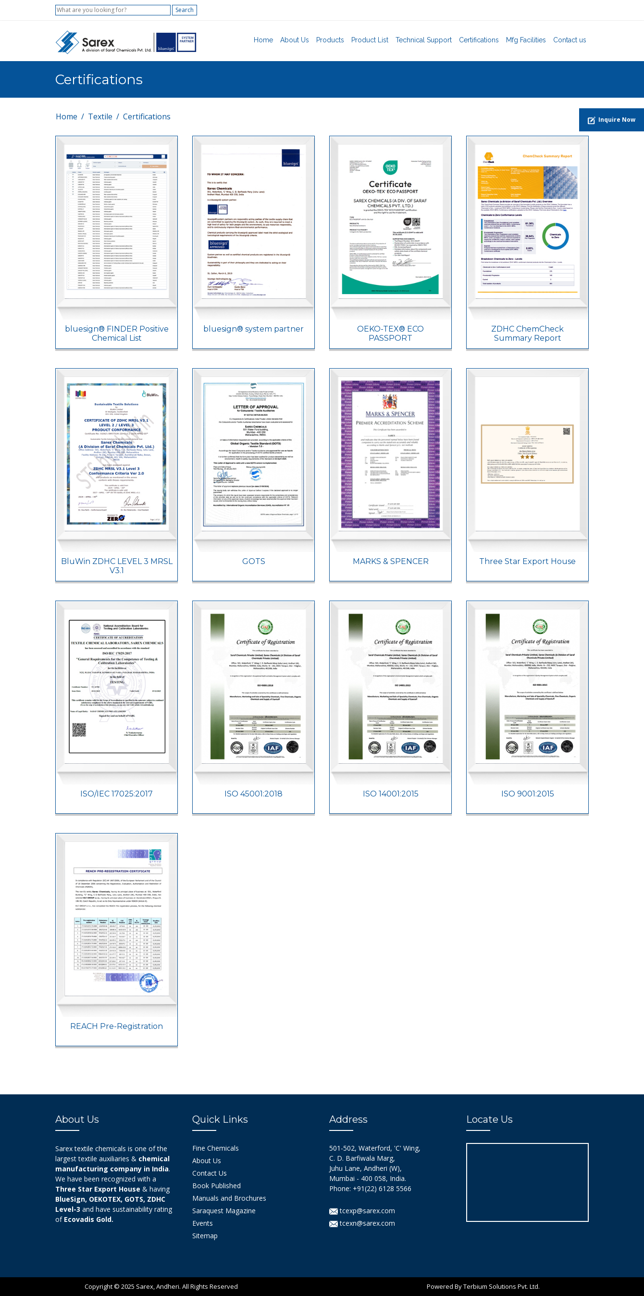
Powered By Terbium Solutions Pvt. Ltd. (483, 1286)
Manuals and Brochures (229, 1198)
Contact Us (209, 1173)
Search (184, 10)
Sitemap (205, 1235)
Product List (369, 40)
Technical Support (424, 40)
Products (330, 40)
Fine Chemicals (215, 1148)
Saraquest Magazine (224, 1210)
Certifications (479, 40)
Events (202, 1223)
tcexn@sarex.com (362, 1223)
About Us (294, 40)
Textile (100, 116)
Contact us (569, 40)
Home (263, 40)
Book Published (216, 1185)
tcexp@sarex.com (362, 1210)
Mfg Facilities (526, 40)
